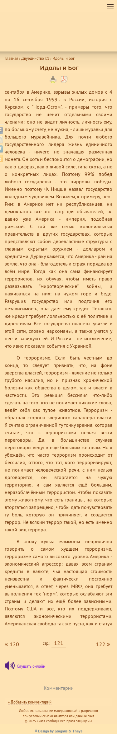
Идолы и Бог (63, 58)
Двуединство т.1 (35, 58)
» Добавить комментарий (29, 701)
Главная (11, 58)
